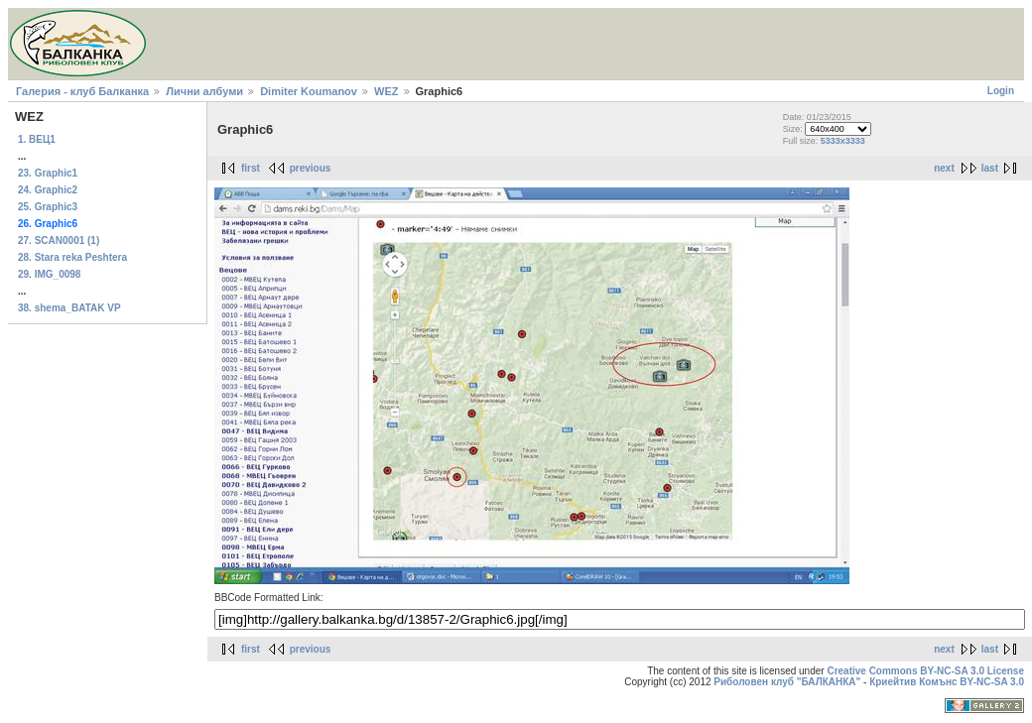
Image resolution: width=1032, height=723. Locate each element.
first (250, 168)
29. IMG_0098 (49, 274)
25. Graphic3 (47, 206)
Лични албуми (204, 91)
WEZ (386, 91)
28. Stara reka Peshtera (72, 257)
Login (1000, 90)
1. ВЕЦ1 (37, 139)
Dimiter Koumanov (308, 91)
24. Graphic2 (47, 189)
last (989, 168)
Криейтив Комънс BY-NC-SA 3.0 (946, 681)
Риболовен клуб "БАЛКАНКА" (786, 681)
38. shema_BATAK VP (69, 307)
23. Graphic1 (47, 173)
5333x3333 (843, 141)
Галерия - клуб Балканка (82, 91)
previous (310, 168)
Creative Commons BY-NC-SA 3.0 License (925, 670)
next (944, 168)
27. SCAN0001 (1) (58, 240)
